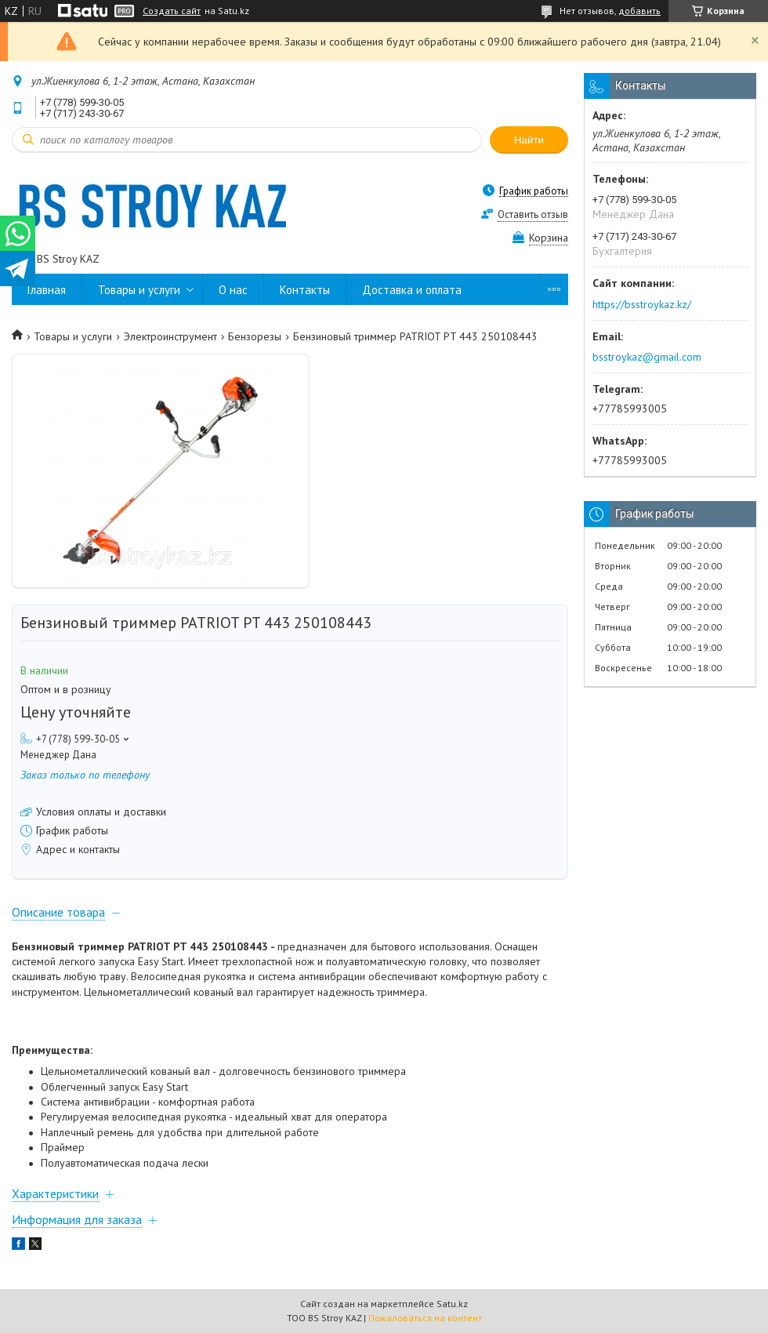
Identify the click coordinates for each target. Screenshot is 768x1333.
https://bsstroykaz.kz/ (641, 304)
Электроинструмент (170, 336)
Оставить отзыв (533, 214)
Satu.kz (452, 1303)
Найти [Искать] (529, 140)
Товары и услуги (139, 290)
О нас (233, 290)
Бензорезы (254, 336)
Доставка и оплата (412, 290)
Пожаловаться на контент (425, 1318)
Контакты (305, 290)
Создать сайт (172, 10)
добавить (639, 10)
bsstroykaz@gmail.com (646, 357)
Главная (46, 290)
